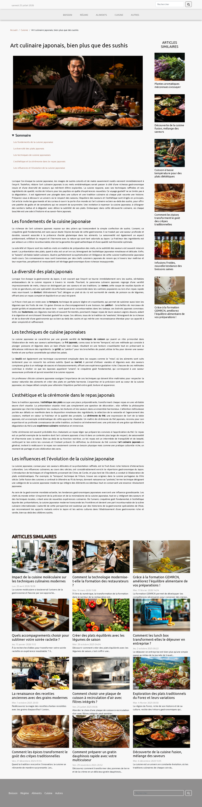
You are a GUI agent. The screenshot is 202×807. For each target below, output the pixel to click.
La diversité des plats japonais (28, 148)
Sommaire (23, 135)
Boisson (67, 14)
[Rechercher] (169, 4)
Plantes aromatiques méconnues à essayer (168, 85)
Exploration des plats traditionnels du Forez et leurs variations (159, 696)
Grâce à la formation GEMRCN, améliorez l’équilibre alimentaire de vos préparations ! (170, 312)
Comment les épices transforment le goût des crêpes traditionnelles (167, 219)
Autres (135, 14)
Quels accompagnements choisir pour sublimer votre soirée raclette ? (40, 637)
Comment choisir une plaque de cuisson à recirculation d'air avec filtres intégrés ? (97, 698)
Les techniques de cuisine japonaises (32, 155)
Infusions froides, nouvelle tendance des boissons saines (168, 266)
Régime (84, 14)
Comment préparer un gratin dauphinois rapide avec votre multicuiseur (94, 756)
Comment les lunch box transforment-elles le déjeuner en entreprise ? (159, 639)
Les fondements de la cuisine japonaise (33, 142)
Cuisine (119, 14)
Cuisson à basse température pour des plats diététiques (168, 173)
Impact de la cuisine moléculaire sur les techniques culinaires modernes (39, 579)
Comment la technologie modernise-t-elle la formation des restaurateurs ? (100, 581)
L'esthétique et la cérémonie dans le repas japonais (39, 161)
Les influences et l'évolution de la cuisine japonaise (39, 167)
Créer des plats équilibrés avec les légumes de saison (98, 637)
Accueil (14, 30)
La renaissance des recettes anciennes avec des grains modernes (40, 696)
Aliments (101, 14)
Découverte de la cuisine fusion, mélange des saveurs (169, 128)
